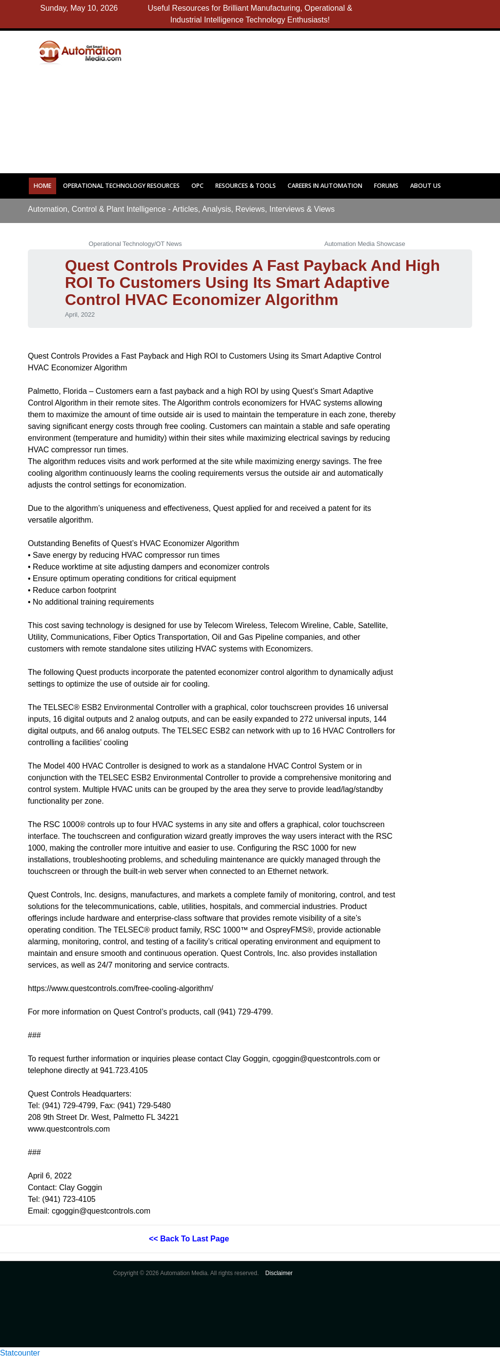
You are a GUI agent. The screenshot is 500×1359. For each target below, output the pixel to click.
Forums (386, 186)
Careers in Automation (325, 186)
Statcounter (20, 1353)
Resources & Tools (245, 186)
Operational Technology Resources (121, 186)
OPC (197, 186)
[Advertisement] (323, 99)
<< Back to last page (189, 1239)
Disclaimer (278, 1273)
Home (42, 186)
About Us (425, 186)
